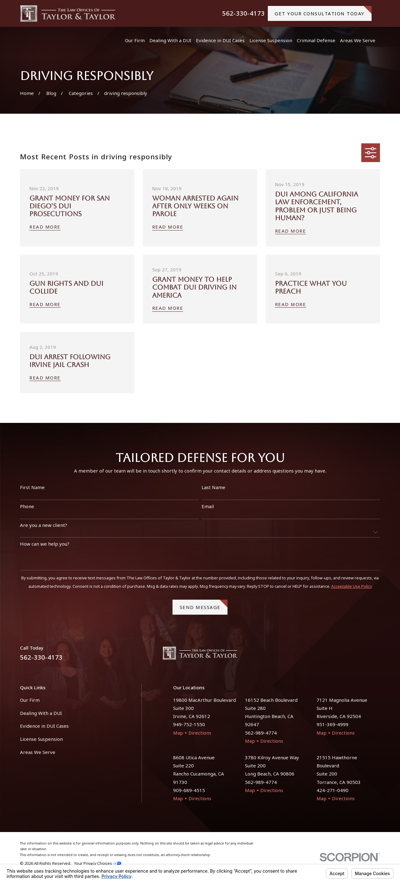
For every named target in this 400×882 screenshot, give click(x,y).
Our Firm (30, 700)
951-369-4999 (332, 724)
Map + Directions (192, 733)
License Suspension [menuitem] (270, 40)
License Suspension (41, 739)
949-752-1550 (189, 724)
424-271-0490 (332, 790)
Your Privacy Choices (97, 863)
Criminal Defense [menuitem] (316, 40)
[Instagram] (376, 655)
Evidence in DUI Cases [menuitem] (220, 40)
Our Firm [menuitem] (135, 40)
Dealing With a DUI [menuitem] (170, 40)
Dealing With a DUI (41, 713)
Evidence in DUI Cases (44, 726)
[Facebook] (361, 655)
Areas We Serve (37, 752)
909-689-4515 (189, 790)
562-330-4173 (243, 13)
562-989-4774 (261, 733)
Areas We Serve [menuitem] (357, 40)
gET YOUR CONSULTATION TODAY (323, 11)
